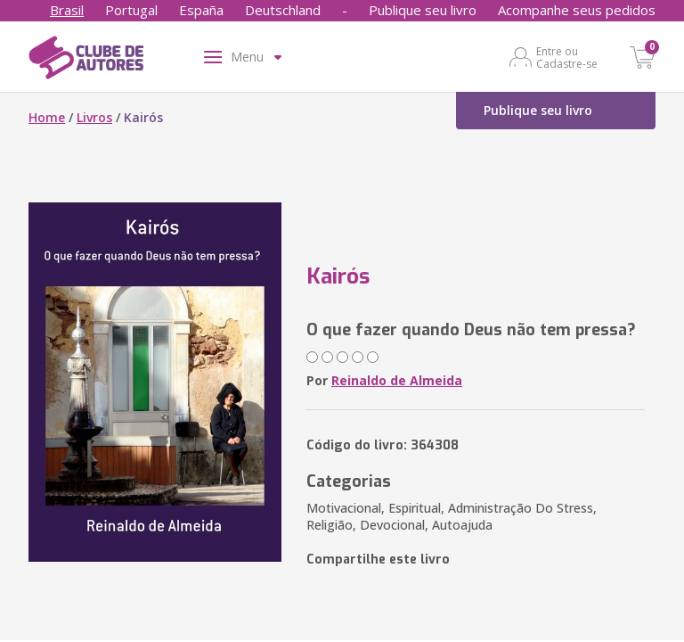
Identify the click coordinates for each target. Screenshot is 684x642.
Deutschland (283, 10)
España (201, 10)
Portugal (131, 10)
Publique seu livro (422, 10)
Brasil (67, 10)
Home (46, 117)
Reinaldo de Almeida (396, 380)
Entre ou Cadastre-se (567, 57)
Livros (94, 117)
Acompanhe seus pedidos (577, 10)
